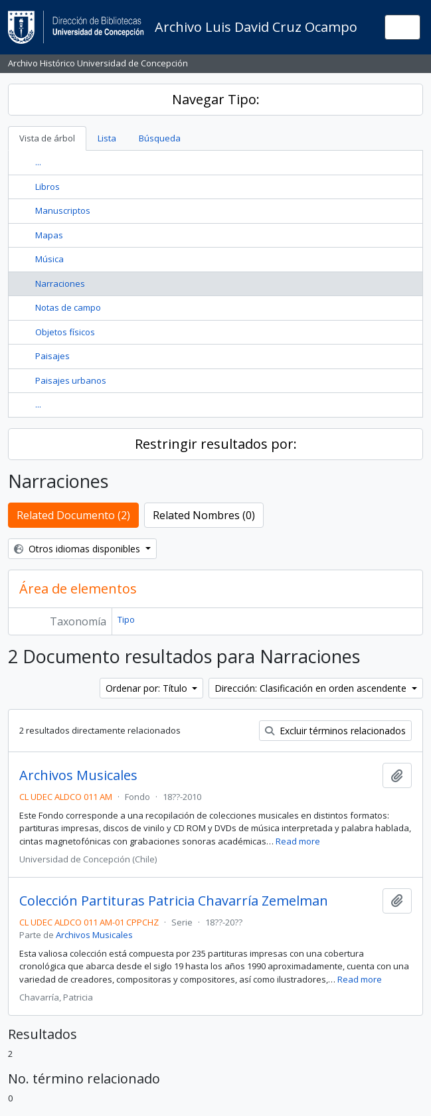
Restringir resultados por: (216, 444)
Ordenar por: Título (148, 688)
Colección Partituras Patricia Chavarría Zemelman (173, 901)
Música (49, 259)
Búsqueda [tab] (160, 138)
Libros (47, 187)
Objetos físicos (65, 332)
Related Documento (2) (73, 515)
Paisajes (52, 356)
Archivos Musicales (78, 775)
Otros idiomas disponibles (78, 548)
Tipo (126, 619)
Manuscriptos (62, 210)
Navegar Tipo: (216, 99)
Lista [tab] (107, 138)
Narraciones (60, 283)
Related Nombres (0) (204, 515)
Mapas (49, 235)
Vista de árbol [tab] (47, 138)
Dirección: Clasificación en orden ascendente (312, 688)
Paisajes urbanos (70, 380)
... (38, 162)
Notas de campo (68, 307)
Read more (298, 841)
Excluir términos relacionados (335, 730)
